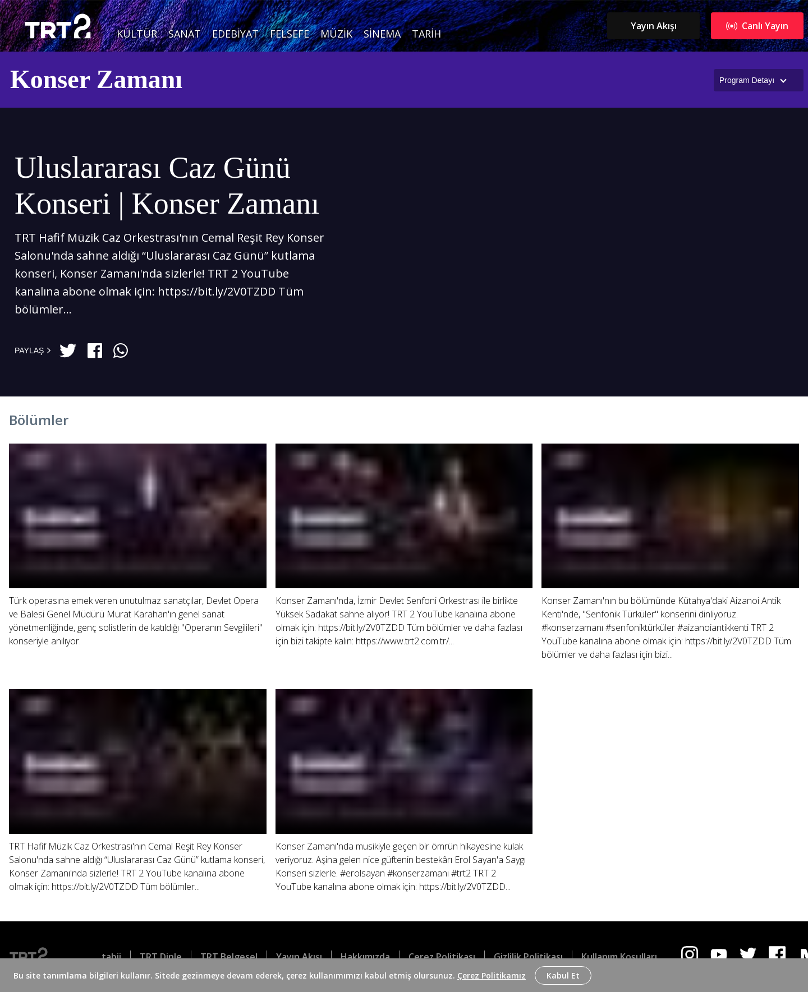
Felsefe (289, 34)
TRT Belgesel (229, 957)
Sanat (184, 34)
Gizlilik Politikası (528, 957)
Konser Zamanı (96, 79)
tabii (111, 957)
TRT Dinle (161, 957)
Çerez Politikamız (491, 975)
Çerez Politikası (441, 957)
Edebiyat (235, 34)
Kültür (137, 34)
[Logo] (38, 956)
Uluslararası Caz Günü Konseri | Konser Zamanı (167, 185)
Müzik (336, 34)
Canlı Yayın (757, 26)
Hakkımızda (365, 957)
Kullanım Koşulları (619, 957)
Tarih (426, 34)
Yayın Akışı (654, 26)
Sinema (382, 34)
